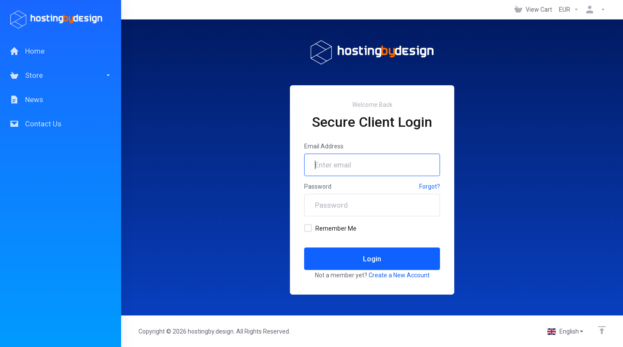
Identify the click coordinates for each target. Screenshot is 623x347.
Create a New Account (399, 275)
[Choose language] (565, 331)
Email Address (324, 146)
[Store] (60, 75)
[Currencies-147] (569, 9)
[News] (60, 99)
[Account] (594, 9)
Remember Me (330, 228)
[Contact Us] (60, 124)
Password (317, 186)
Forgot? (429, 186)
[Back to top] (602, 330)
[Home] (60, 51)
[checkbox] (308, 228)
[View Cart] (533, 9)
